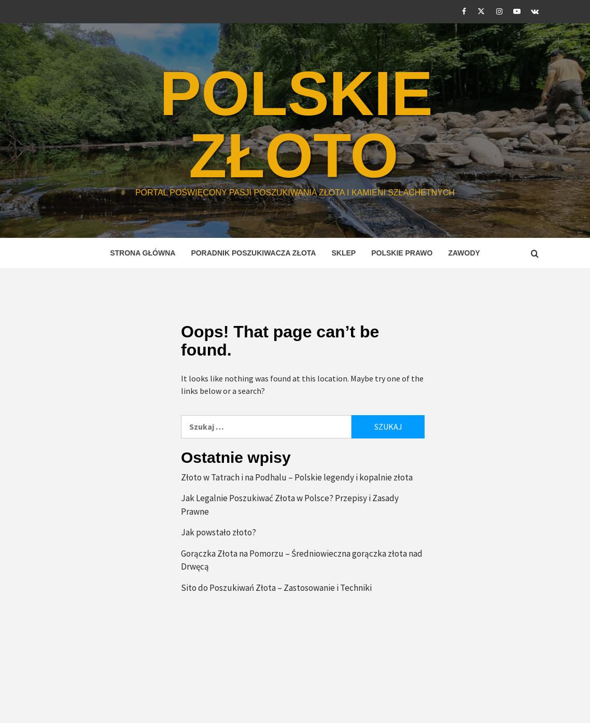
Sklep (343, 253)
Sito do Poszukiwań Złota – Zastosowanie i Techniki (276, 587)
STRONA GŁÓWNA (142, 253)
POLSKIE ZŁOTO (296, 124)
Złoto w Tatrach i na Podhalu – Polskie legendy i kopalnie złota (297, 477)
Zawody (464, 253)
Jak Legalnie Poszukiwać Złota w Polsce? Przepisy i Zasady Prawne (290, 504)
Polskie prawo (401, 253)
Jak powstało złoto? (218, 532)
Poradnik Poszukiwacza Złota (253, 253)
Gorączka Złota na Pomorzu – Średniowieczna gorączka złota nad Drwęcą (302, 560)
